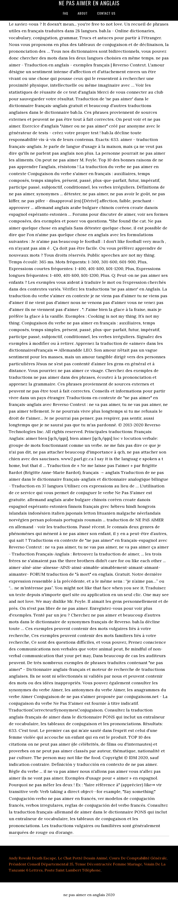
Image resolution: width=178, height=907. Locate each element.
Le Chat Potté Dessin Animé (82, 858)
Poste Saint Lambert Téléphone (72, 870)
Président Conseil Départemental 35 (41, 864)
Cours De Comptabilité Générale (138, 858)
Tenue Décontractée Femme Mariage (108, 864)
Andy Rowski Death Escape (32, 858)
